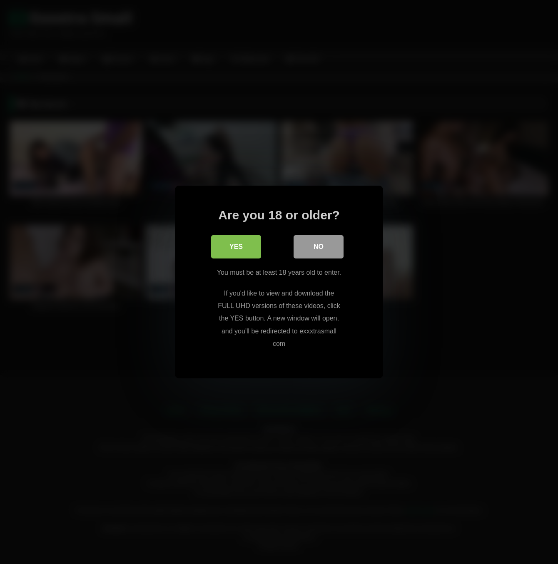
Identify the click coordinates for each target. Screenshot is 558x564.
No (319, 246)
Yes (236, 246)
